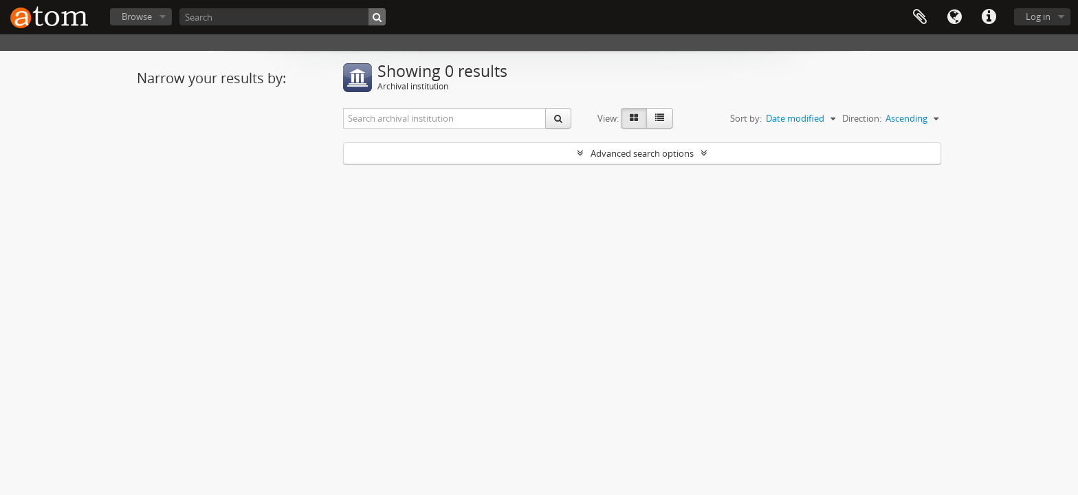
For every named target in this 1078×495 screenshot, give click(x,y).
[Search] (282, 16)
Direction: (861, 118)
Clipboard (920, 17)
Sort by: (746, 118)
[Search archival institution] (445, 118)
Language (954, 17)
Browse (137, 16)
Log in (1038, 16)
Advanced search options (642, 153)
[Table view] (659, 118)
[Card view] (634, 118)
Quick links (988, 17)
